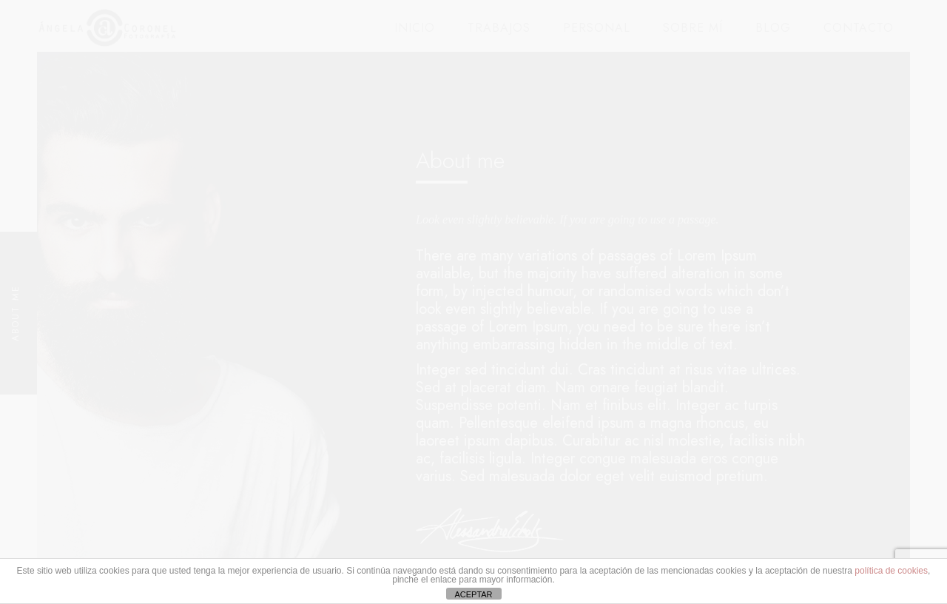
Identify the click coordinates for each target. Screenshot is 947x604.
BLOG (773, 27)
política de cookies (891, 571)
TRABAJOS (499, 27)
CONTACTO (858, 27)
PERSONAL (596, 27)
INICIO (414, 27)
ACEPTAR (473, 594)
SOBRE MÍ (693, 27)
